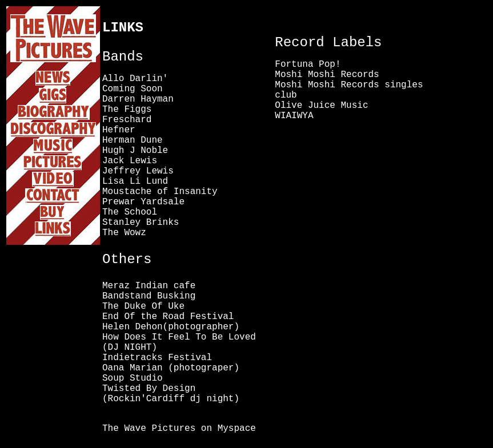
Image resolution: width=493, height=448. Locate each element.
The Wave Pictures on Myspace (179, 428)
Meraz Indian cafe (148, 286)
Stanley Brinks (140, 222)
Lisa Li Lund (135, 181)
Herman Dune (132, 140)
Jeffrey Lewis (138, 171)
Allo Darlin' (135, 79)
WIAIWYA (294, 116)
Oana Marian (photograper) (170, 368)
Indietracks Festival (157, 358)
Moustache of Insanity (160, 192)
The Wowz (124, 233)
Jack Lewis (129, 161)
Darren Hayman (138, 99)
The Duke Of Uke (143, 306)
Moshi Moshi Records (327, 75)
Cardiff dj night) (192, 399)
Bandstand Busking (148, 296)
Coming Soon (132, 89)
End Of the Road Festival (168, 317)
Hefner (118, 130)
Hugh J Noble (135, 151)
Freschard (126, 120)
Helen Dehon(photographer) (170, 327)
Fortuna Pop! (307, 64)
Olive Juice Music (321, 105)
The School (129, 212)
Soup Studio (132, 378)
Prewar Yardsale (143, 202)
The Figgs (126, 109)
